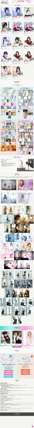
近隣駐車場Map (8, 372)
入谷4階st (3, 16)
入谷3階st (26, 31)
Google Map (8, 370)
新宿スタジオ (14, 16)
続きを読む (17, 346)
